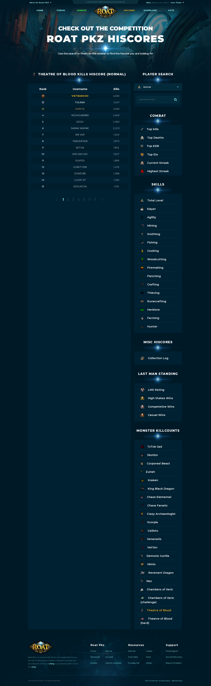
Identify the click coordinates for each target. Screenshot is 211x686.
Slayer (148, 209)
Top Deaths (152, 137)
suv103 (80, 160)
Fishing (148, 242)
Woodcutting (153, 259)
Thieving (149, 293)
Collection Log (154, 358)
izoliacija (80, 186)
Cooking (149, 251)
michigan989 (80, 115)
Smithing (150, 234)
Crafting (149, 284)
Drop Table (133, 657)
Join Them (176, 2)
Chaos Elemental (155, 497)
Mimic (148, 564)
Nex (146, 581)
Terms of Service (151, 681)
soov (80, 122)
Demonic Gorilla (154, 556)
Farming (149, 318)
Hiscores (129, 10)
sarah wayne (80, 128)
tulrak (80, 102)
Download (150, 10)
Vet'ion (148, 547)
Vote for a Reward (113, 663)
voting (51, 664)
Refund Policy (177, 681)
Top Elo (149, 154)
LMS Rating (152, 390)
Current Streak (154, 163)
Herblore (150, 309)
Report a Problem (174, 663)
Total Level (151, 200)
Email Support (172, 651)
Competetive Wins (157, 406)
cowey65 (80, 173)
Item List (131, 651)
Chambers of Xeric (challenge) (157, 600)
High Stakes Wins (156, 398)
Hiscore (108, 651)
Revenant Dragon (157, 572)
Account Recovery (174, 657)
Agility (148, 217)
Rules (148, 657)
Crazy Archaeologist (157, 514)
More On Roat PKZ (39, 2)
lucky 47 (80, 180)
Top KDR (149, 146)
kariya (80, 109)
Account (109, 657)
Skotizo (149, 455)
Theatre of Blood (155, 610)
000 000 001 (80, 154)
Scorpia (149, 522)
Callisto (149, 530)
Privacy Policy (164, 681)
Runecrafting (153, 301)
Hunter (148, 326)
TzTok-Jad (151, 446)
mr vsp (80, 134)
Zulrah (147, 472)
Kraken (149, 480)
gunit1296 (80, 167)
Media (149, 663)
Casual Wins (152, 415)
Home (40, 10)
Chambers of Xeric (156, 589)
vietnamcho (80, 96)
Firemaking (151, 267)
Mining (148, 225)
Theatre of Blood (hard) (156, 620)
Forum (61, 10)
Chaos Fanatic (154, 505)
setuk (80, 147)
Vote (171, 10)
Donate (81, 10)
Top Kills (149, 129)
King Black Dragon (157, 488)
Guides (149, 651)
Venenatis (150, 539)
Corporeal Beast (155, 463)
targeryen (80, 141)
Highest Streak (154, 171)
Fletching (150, 276)
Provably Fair (133, 663)
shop (33, 667)
